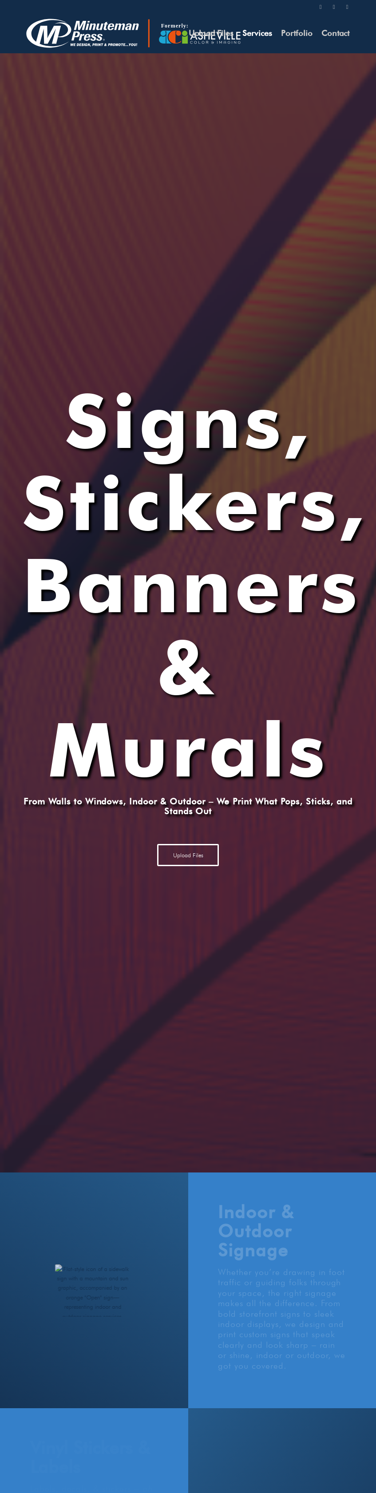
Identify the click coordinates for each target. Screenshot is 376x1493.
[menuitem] (211, 33)
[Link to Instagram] (333, 6)
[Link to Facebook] (347, 6)
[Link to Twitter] (320, 6)
